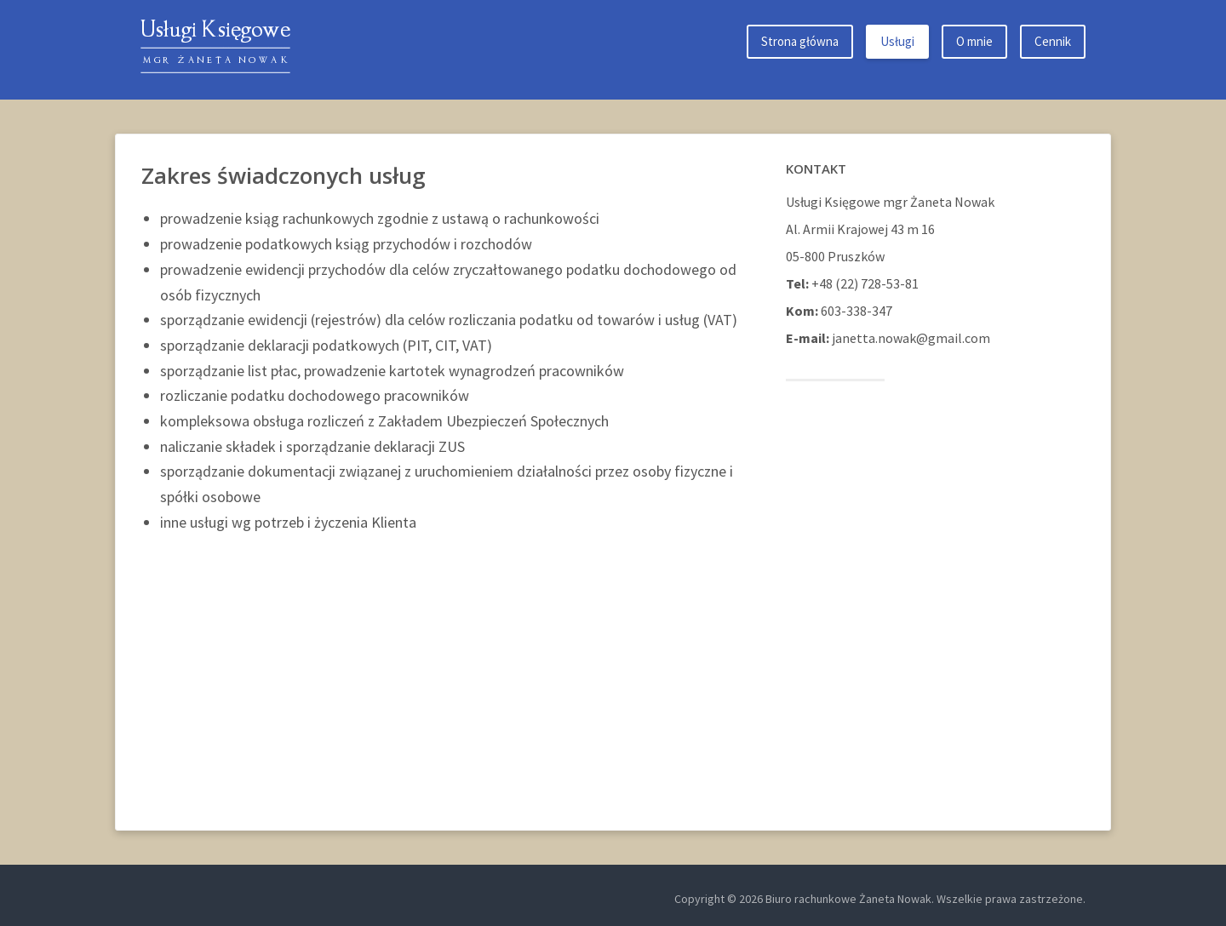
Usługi (897, 41)
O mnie (974, 41)
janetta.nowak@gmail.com (911, 337)
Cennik (1052, 41)
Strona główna (800, 41)
